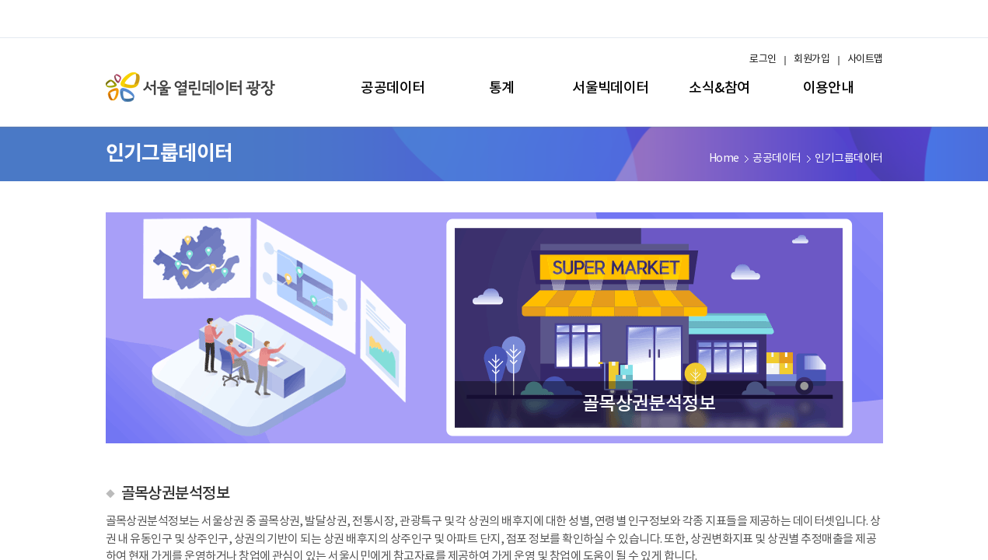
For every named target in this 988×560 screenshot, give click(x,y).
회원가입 (811, 59)
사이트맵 (865, 59)
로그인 (762, 59)
